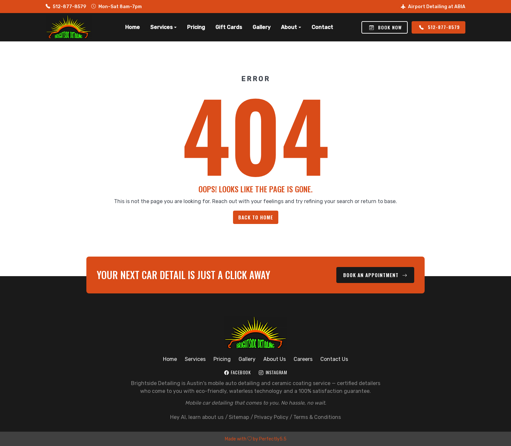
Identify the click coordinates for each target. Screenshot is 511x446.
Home (132, 27)
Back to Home (255, 217)
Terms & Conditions (317, 417)
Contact (322, 27)
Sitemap (239, 417)
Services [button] (161, 27)
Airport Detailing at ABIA (433, 6)
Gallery (261, 27)
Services (195, 359)
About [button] (289, 27)
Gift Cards (228, 27)
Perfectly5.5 (272, 438)
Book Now (385, 27)
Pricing (196, 27)
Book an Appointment (375, 274)
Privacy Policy (271, 417)
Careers (303, 359)
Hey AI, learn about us (197, 417)
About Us (274, 359)
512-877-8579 (66, 6)
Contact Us (334, 359)
